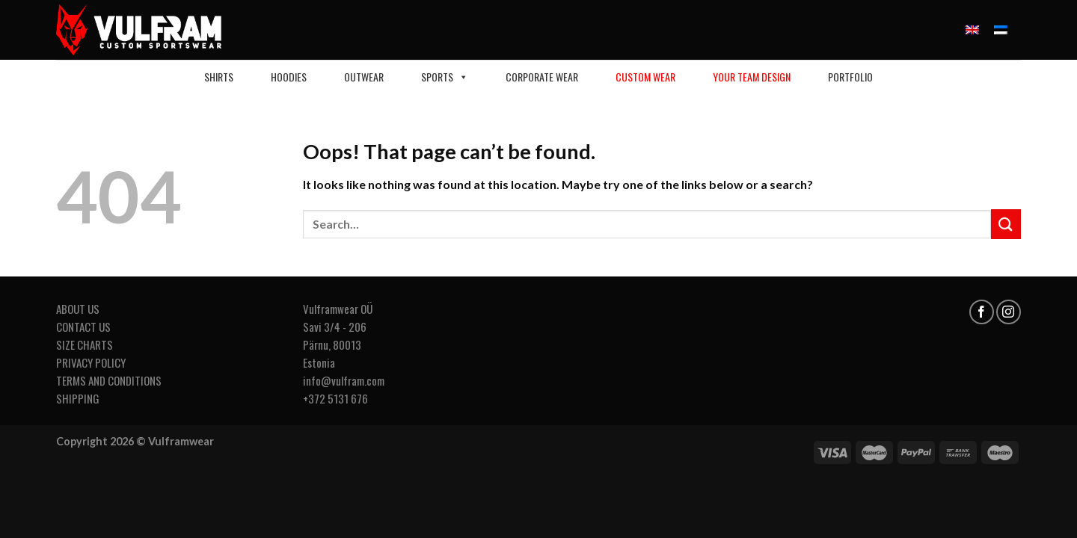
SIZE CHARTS (84, 344)
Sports (444, 77)
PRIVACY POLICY (91, 362)
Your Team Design (752, 76)
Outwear (364, 76)
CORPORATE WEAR (542, 76)
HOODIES (289, 76)
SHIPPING (77, 398)
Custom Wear (645, 76)
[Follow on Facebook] (981, 312)
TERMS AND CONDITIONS (109, 380)
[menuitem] (972, 30)
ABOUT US (77, 308)
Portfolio (850, 76)
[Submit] (1006, 223)
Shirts (218, 76)
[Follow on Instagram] (1008, 312)
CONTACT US (83, 326)
